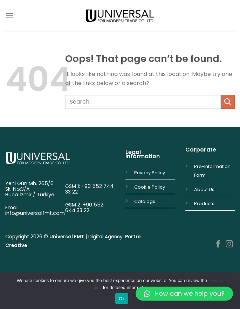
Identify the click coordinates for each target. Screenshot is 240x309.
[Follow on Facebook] (218, 244)
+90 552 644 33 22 (84, 207)
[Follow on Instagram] (229, 244)
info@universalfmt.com (35, 213)
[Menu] (9, 15)
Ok (122, 298)
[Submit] (228, 101)
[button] (184, 294)
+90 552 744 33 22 (89, 189)
